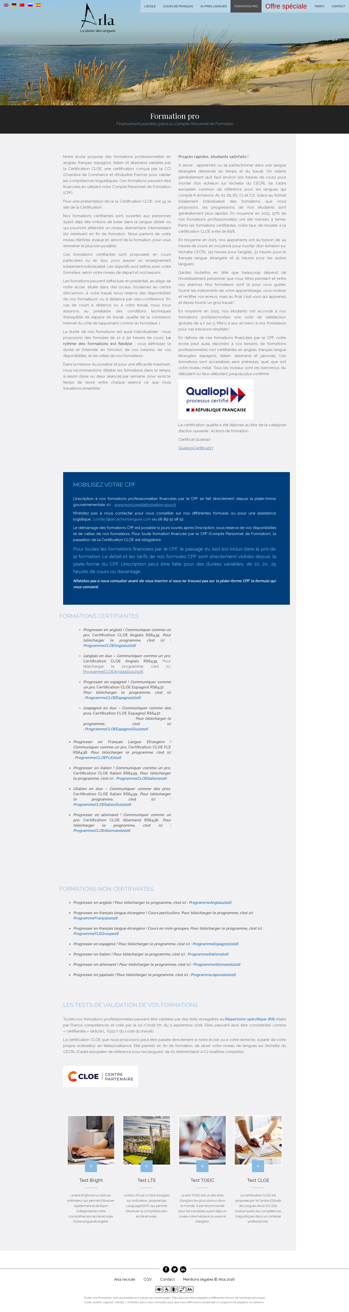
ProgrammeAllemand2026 (216, 964)
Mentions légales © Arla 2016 (209, 1279)
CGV (148, 1279)
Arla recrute (124, 1279)
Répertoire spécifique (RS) (250, 1019)
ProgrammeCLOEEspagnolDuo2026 (116, 729)
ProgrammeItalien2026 (207, 954)
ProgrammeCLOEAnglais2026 (109, 645)
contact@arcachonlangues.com (122, 519)
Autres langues (213, 6)
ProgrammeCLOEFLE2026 (98, 757)
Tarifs (319, 6)
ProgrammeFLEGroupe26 (96, 933)
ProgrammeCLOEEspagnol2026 (113, 697)
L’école (150, 6)
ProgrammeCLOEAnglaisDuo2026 (113, 671)
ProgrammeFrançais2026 (95, 918)
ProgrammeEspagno (210, 944)
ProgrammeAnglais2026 (210, 902)
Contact (338, 6)
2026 (234, 944)
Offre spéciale (286, 6)
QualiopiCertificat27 (195, 448)
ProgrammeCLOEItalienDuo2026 (102, 804)
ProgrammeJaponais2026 (213, 975)
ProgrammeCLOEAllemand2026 (101, 830)
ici (164, 201)
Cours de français (178, 6)
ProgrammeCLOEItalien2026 (141, 778)
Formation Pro (246, 6)
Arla (97, 18)
